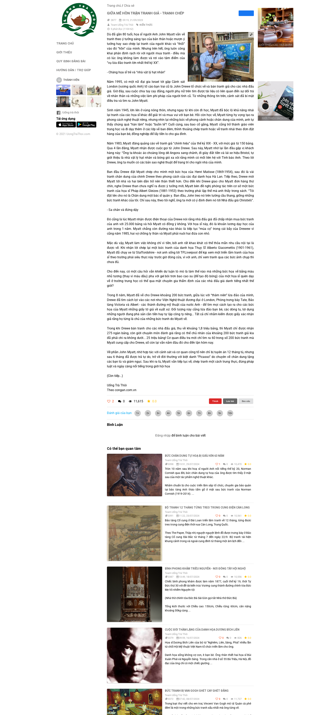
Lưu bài (230, 401)
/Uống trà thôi (67, 112)
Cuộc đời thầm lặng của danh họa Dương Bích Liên (202, 629)
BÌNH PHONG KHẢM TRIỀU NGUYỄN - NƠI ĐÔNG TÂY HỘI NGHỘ (205, 568)
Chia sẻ (129, 6)
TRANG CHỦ (65, 43)
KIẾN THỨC (146, 24)
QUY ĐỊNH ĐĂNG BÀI (70, 61)
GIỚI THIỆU (64, 52)
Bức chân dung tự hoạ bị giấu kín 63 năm (194, 455)
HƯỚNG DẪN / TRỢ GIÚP (73, 70)
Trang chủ (114, 6)
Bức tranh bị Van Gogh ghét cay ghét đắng (197, 690)
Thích (215, 401)
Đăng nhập (163, 435)
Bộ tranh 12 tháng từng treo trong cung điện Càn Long (207, 507)
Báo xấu (246, 401)
